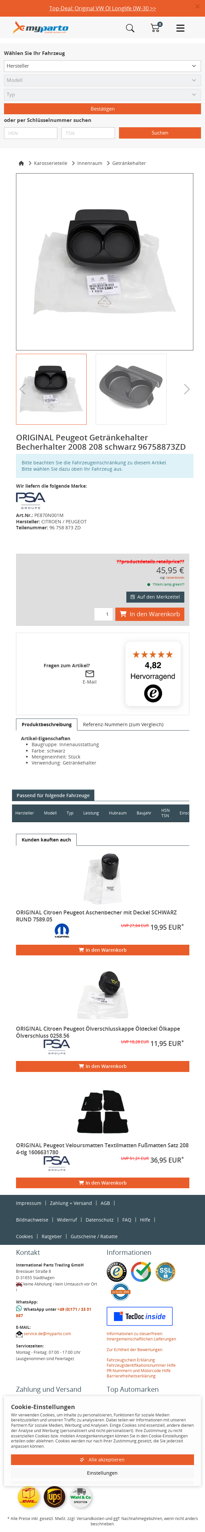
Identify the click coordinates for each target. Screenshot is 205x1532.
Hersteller (24, 813)
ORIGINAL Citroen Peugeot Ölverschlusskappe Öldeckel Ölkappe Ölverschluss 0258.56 (98, 1032)
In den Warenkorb (150, 614)
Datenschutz (100, 1220)
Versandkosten (175, 577)
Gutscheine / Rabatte (94, 1236)
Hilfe (145, 1220)
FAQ (126, 1220)
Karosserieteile (50, 163)
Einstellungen (102, 1473)
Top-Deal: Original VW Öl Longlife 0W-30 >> (102, 8)
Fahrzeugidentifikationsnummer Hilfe (141, 1365)
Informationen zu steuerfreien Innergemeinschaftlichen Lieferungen (141, 1336)
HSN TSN (165, 812)
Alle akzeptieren (102, 1459)
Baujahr (144, 813)
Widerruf (67, 1220)
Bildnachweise (32, 1220)
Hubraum (118, 813)
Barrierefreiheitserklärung (131, 1376)
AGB (105, 1203)
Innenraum (89, 163)
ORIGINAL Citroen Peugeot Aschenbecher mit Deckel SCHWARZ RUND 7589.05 (96, 916)
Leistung (91, 813)
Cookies (24, 1236)
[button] (200, 6)
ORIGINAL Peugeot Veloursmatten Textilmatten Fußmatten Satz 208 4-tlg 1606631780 (102, 1149)
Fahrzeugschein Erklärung (131, 1360)
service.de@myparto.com (47, 1333)
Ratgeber (52, 1236)
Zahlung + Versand (71, 1203)
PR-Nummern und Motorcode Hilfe (139, 1370)
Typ (70, 813)
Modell (50, 813)
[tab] (46, 725)
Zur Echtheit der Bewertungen (134, 1349)
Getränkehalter (129, 163)
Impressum (28, 1203)
